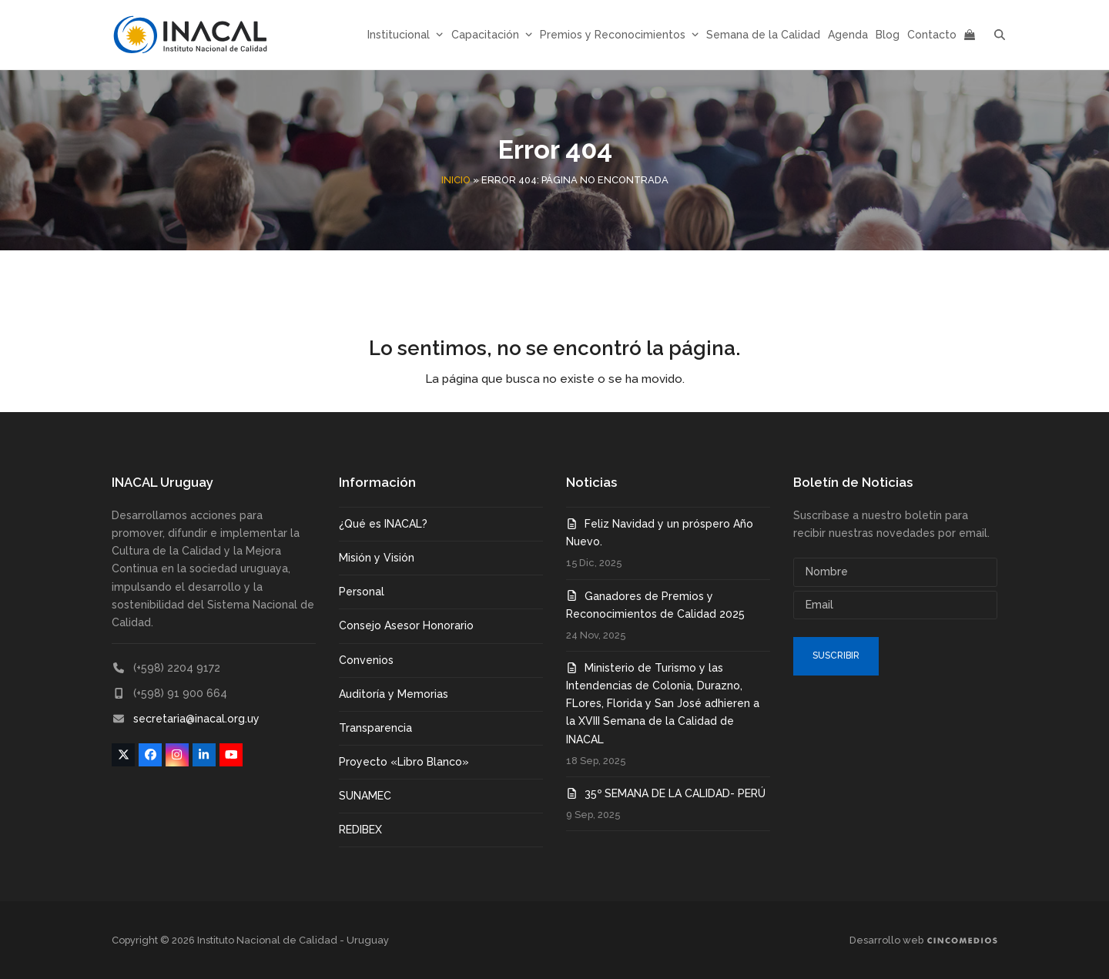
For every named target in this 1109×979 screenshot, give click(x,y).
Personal (361, 591)
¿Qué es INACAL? (383, 524)
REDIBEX (360, 829)
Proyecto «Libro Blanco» (404, 762)
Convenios (366, 660)
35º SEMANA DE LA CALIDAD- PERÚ (675, 793)
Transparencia (375, 728)
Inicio (456, 180)
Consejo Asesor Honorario (406, 625)
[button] (999, 34)
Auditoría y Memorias (393, 694)
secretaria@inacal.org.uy (196, 718)
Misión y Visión (376, 558)
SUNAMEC (365, 796)
